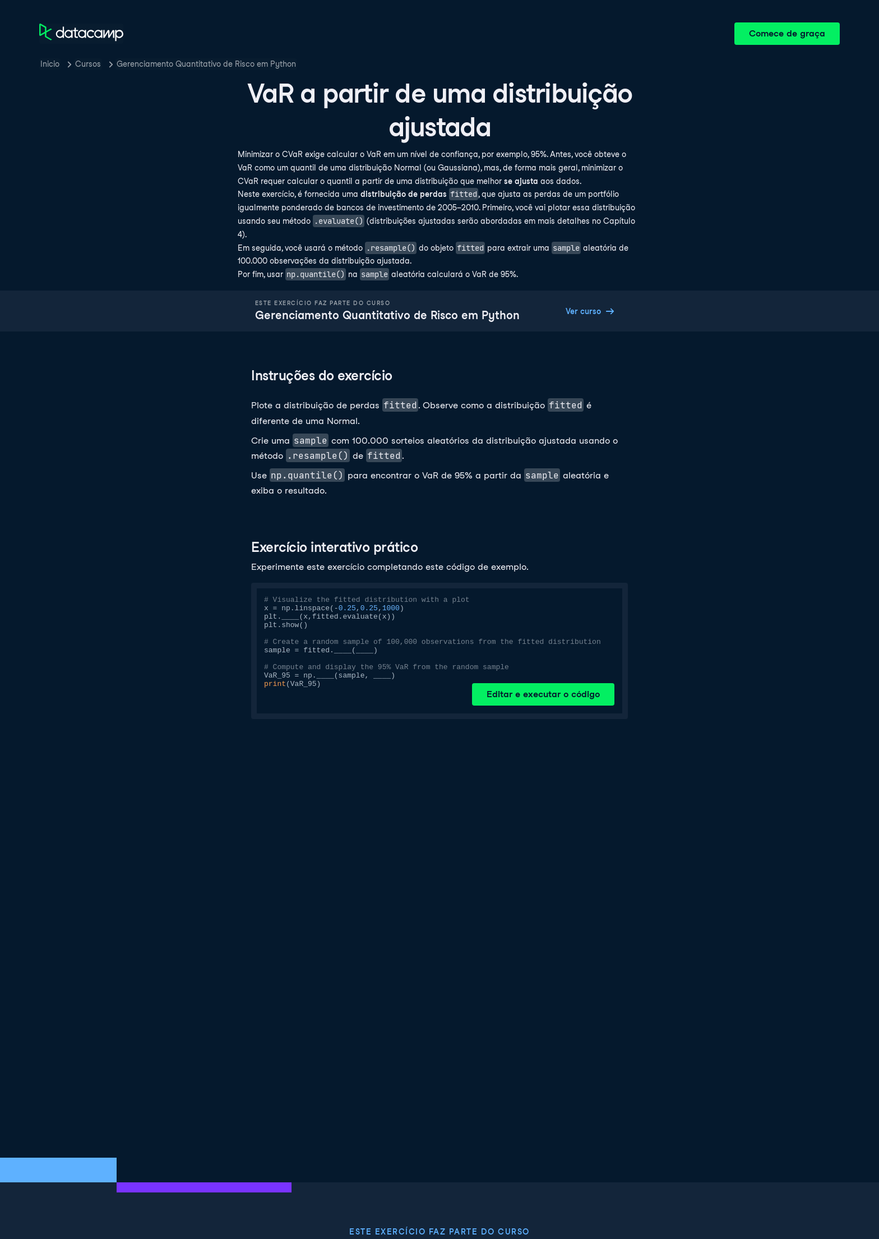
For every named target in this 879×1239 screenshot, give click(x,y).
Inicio (49, 63)
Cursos (88, 63)
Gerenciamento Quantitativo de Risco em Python (206, 63)
